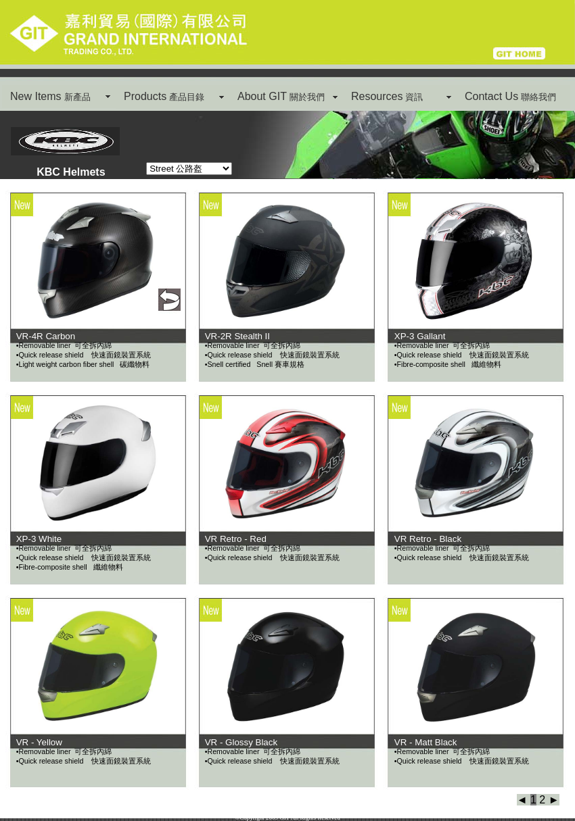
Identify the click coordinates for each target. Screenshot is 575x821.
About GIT (281, 96)
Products (164, 96)
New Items (50, 96)
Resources (387, 96)
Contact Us (510, 96)
